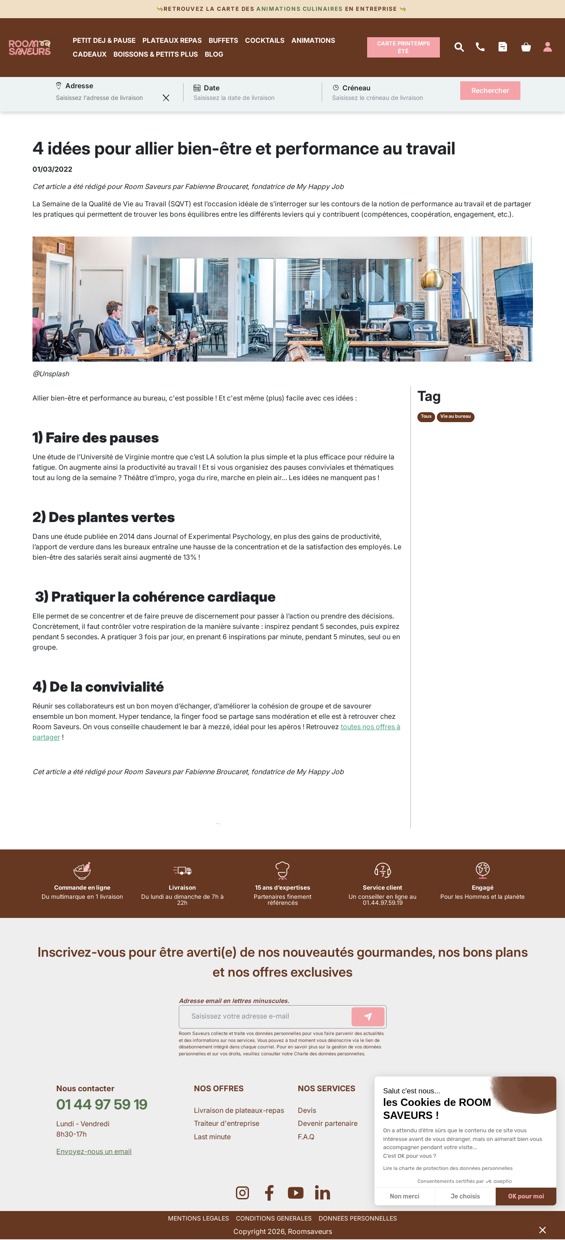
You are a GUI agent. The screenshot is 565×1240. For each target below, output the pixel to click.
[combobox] (107, 98)
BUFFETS (224, 40)
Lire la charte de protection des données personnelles (448, 1168)
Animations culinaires (300, 9)
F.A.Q (306, 1137)
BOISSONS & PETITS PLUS (156, 54)
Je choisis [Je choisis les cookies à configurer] (465, 1196)
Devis (307, 1110)
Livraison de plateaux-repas (239, 1110)
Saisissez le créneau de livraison (377, 98)
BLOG (214, 54)
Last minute (213, 1137)
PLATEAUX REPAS (172, 40)
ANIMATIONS (314, 40)
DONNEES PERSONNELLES (358, 1218)
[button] (542, 1229)
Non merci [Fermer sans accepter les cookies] (404, 1196)
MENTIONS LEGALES (198, 1218)
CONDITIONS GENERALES (274, 1218)
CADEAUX (90, 54)
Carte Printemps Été (403, 47)
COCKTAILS (265, 40)
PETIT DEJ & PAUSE (104, 40)
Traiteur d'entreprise (226, 1123)
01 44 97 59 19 (102, 1104)
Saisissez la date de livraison (234, 98)
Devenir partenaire (328, 1123)
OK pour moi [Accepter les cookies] (526, 1196)
